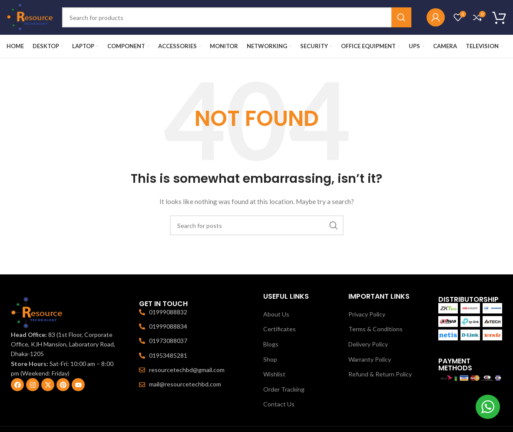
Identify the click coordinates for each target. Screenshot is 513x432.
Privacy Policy (366, 314)
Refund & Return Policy (380, 374)
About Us (276, 314)
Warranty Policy (369, 359)
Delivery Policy (368, 344)
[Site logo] (30, 16)
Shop (270, 359)
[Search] (236, 17)
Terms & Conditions (375, 329)
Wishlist (274, 374)
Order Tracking (283, 389)
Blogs (270, 344)
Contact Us (279, 404)
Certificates (279, 329)
